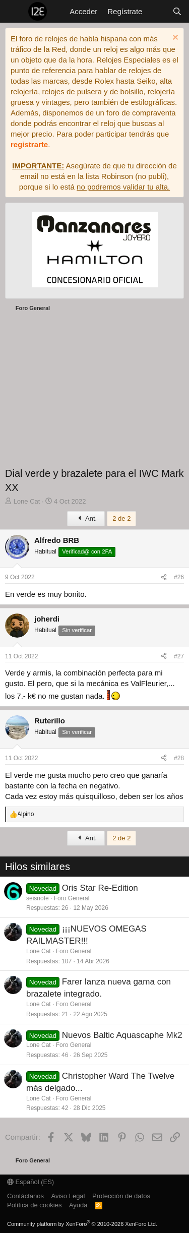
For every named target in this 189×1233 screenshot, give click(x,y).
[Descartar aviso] (174, 38)
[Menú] (14, 12)
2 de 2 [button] (121, 518)
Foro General (72, 898)
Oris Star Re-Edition (100, 888)
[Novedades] (157, 11)
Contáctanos (25, 1196)
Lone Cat (38, 951)
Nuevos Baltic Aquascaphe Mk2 (122, 1035)
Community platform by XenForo (82, 1224)
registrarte (29, 144)
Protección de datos (121, 1196)
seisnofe (37, 898)
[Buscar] (177, 11)
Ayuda (78, 1205)
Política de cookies (34, 1205)
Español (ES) (30, 1182)
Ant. (86, 518)
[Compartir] (163, 577)
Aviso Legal (68, 1196)
